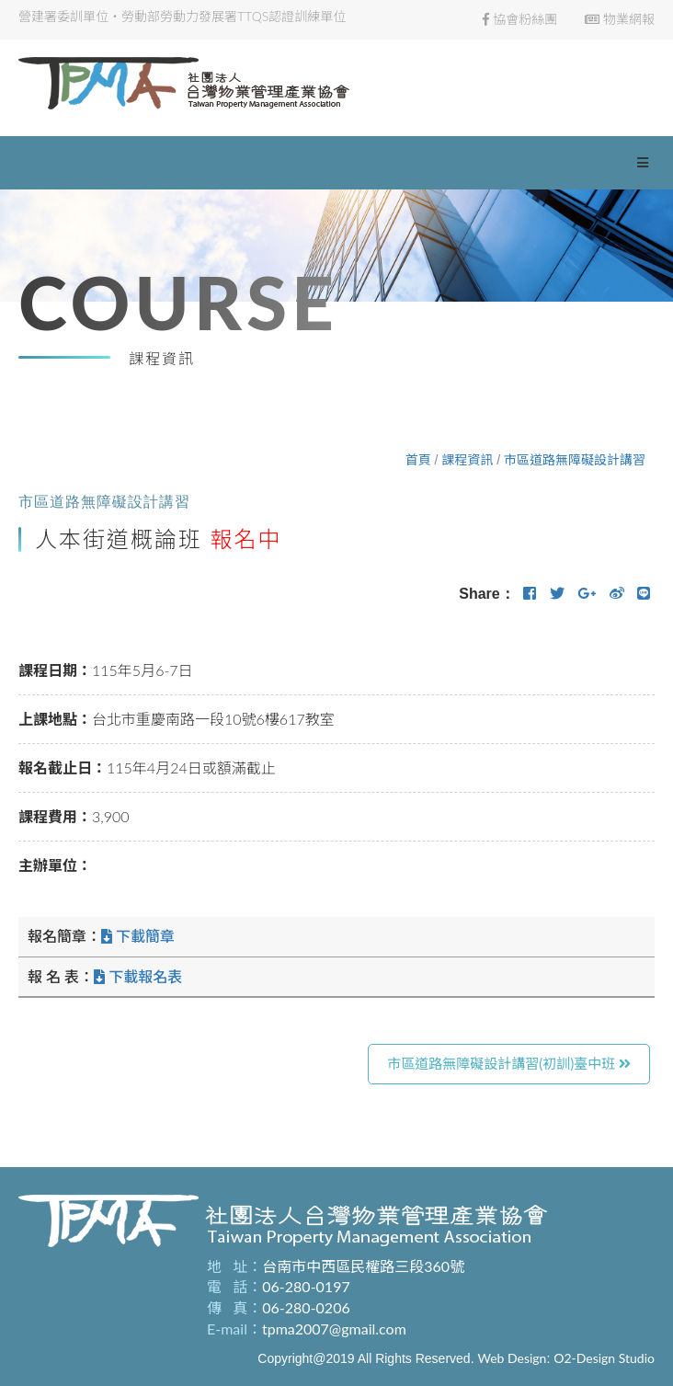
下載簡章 (138, 936)
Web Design (511, 1358)
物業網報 (620, 19)
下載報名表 (138, 976)
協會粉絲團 (520, 19)
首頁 (418, 459)
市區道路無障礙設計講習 (574, 459)
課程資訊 (467, 459)
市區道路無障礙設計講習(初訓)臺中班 (509, 1063)
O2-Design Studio (604, 1358)
